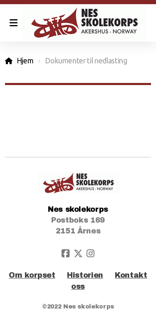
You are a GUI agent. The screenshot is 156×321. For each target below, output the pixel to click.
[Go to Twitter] (78, 253)
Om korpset (32, 275)
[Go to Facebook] (65, 253)
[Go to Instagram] (90, 253)
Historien (85, 275)
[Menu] (13, 23)
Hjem (25, 61)
